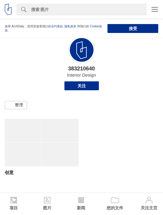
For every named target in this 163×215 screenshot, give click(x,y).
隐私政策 (70, 26)
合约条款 (57, 26)
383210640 (81, 69)
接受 (133, 28)
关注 (81, 85)
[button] (16, 105)
